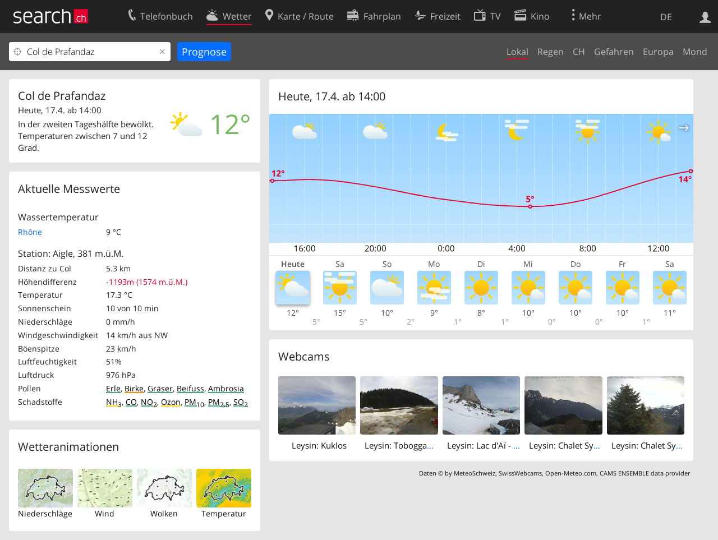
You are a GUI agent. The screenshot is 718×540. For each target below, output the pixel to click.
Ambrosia (226, 388)
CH (579, 51)
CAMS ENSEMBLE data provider (645, 473)
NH (114, 401)
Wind (104, 513)
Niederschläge (45, 513)
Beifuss (190, 388)
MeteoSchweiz (474, 473)
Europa (658, 51)
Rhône (30, 232)
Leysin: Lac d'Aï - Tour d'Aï (497, 445)
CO (131, 401)
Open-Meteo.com (570, 473)
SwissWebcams (520, 473)
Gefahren (614, 51)
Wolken (164, 513)
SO (240, 401)
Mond (695, 51)
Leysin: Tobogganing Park (414, 445)
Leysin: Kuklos (319, 445)
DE (666, 17)
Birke (134, 388)
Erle (113, 388)
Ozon (171, 401)
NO (149, 401)
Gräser (160, 388)
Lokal (517, 51)
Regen (550, 51)
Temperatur (223, 513)
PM (194, 401)
